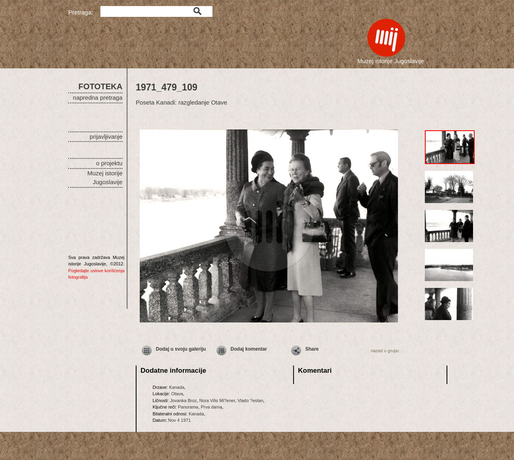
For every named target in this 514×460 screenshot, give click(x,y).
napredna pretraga (97, 97)
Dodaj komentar (248, 349)
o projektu (109, 163)
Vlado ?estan (250, 400)
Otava (177, 393)
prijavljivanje (106, 136)
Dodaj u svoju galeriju (181, 349)
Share (311, 349)
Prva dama (211, 407)
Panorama (188, 407)
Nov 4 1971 (179, 420)
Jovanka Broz (183, 400)
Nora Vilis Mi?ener (217, 400)
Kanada (176, 387)
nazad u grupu (385, 350)
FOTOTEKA (100, 86)
